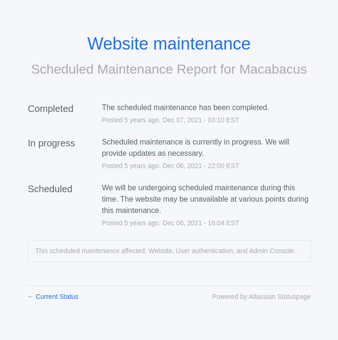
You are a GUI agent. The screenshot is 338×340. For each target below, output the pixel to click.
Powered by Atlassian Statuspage (261, 296)
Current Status (52, 296)
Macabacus (273, 69)
